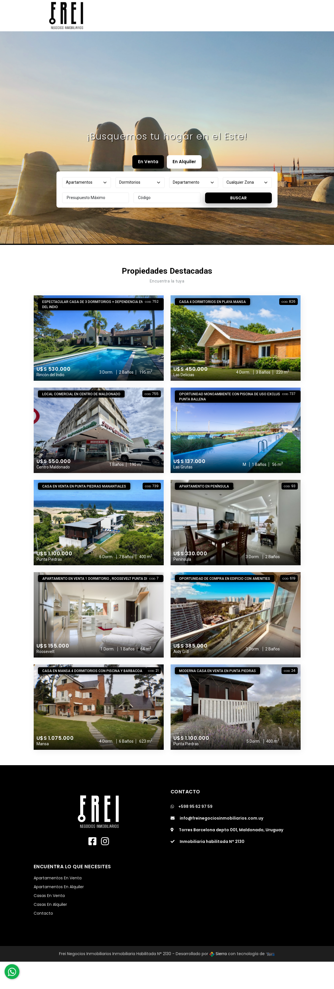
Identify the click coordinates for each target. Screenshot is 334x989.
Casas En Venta (49, 895)
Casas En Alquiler (50, 904)
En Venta (148, 162)
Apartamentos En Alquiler (59, 887)
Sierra (218, 954)
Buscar (238, 198)
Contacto (43, 913)
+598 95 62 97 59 (191, 806)
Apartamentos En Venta (58, 878)
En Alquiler (184, 162)
